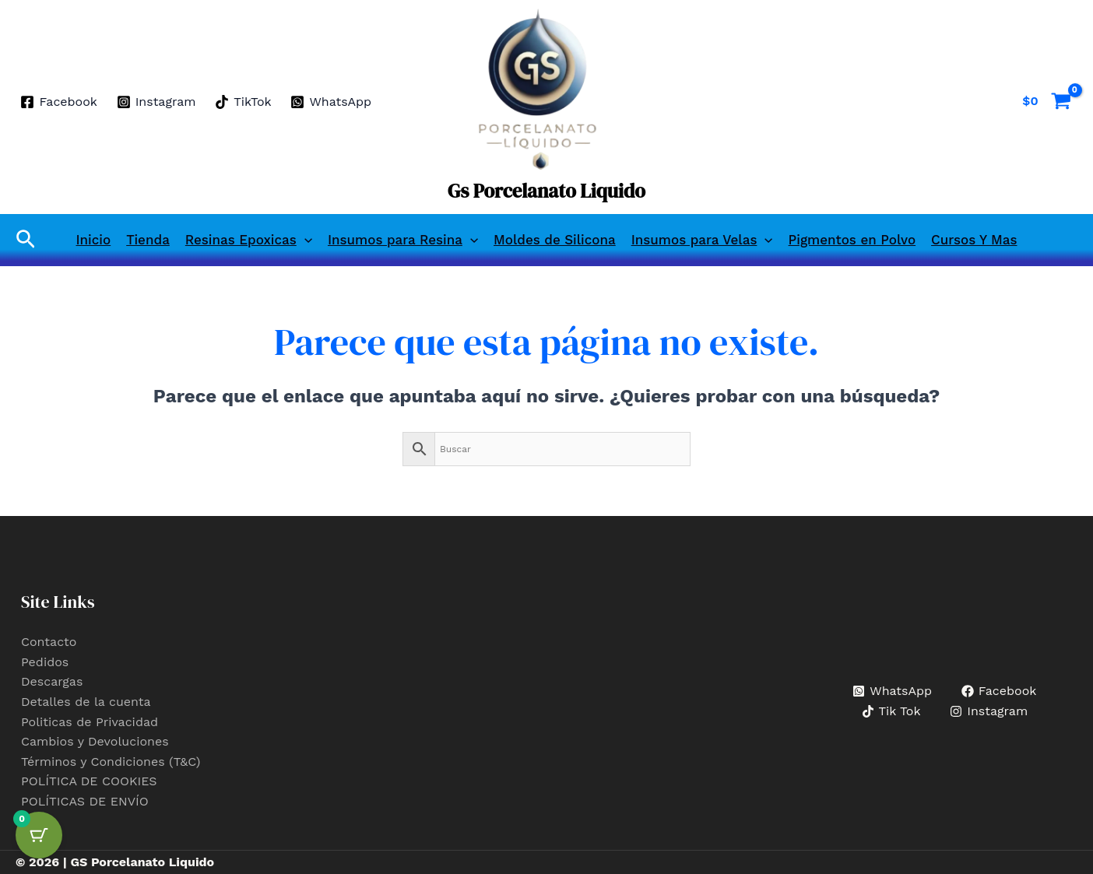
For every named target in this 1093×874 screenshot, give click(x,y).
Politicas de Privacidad (89, 721)
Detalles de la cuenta (86, 701)
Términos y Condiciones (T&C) (110, 761)
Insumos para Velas (702, 239)
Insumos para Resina (403, 239)
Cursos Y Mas (974, 239)
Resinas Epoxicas (248, 239)
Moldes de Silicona (555, 239)
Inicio (93, 239)
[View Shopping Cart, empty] (1046, 101)
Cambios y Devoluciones (95, 741)
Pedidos (45, 662)
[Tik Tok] (891, 711)
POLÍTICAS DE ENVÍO (85, 801)
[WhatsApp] (331, 102)
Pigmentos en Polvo (852, 239)
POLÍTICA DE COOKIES (89, 781)
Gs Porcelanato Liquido (546, 190)
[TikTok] (243, 102)
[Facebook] (59, 102)
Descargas (52, 681)
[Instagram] (156, 102)
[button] (26, 240)
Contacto (48, 641)
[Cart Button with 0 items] (39, 835)
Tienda (148, 239)
